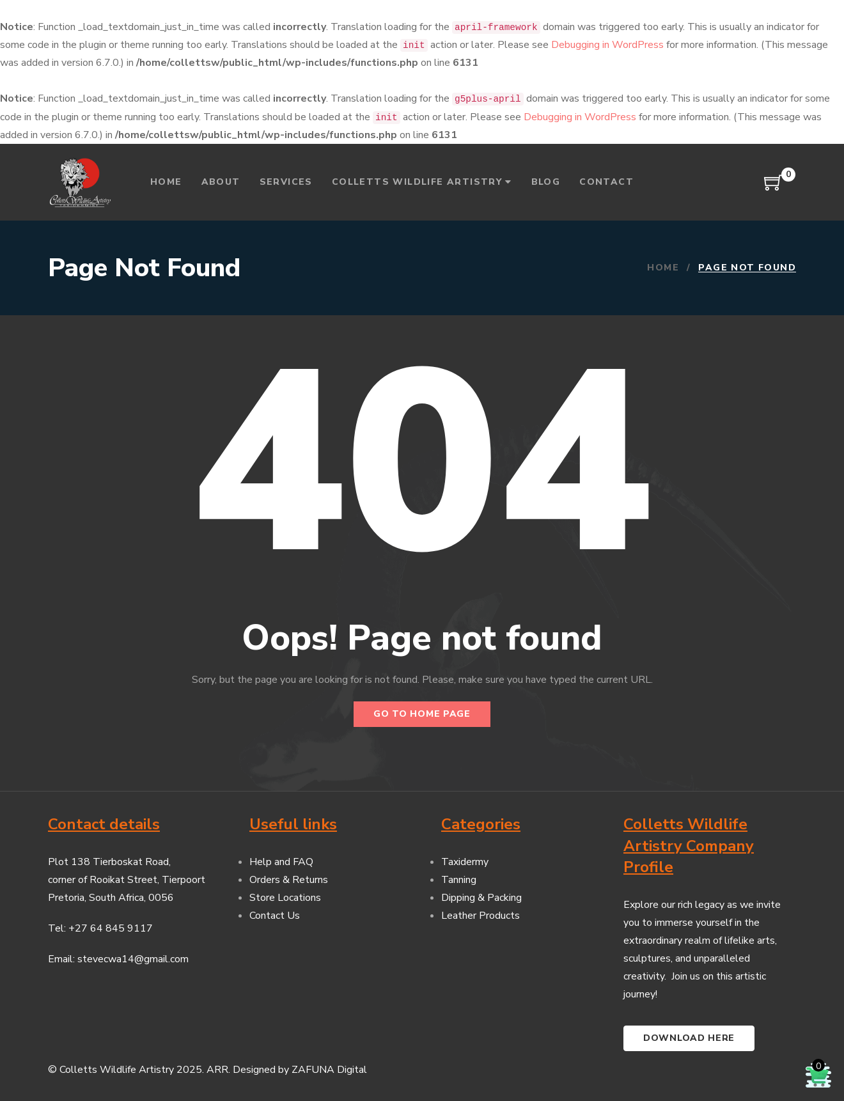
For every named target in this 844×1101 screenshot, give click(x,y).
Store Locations (285, 898)
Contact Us (274, 916)
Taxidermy (464, 862)
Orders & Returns (288, 880)
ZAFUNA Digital (329, 1070)
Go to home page (422, 714)
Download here (689, 1038)
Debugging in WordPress (607, 45)
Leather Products (480, 916)
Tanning (458, 880)
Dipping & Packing (481, 898)
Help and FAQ (281, 862)
